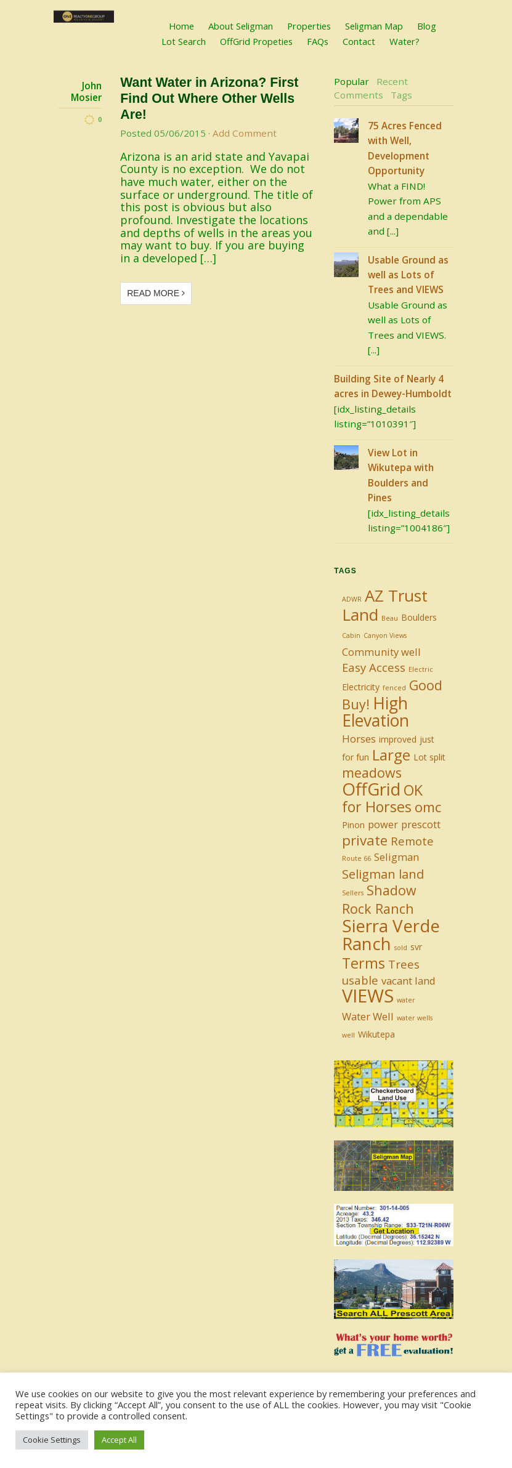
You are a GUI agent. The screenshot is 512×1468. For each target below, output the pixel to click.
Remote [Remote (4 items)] (412, 841)
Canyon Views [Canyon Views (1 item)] (385, 635)
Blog (426, 26)
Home (181, 26)
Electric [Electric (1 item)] (420, 669)
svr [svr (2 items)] (416, 947)
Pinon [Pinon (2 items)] (353, 825)
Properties (309, 26)
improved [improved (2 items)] (398, 739)
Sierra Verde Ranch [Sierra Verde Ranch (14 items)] (391, 934)
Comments (358, 95)
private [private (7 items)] (365, 840)
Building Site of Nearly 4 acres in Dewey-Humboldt (393, 386)
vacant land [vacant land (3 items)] (408, 981)
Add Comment (245, 133)
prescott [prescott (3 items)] (421, 824)
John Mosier (86, 91)
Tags (401, 95)
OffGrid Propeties (256, 41)
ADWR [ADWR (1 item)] (352, 599)
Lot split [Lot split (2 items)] (429, 757)
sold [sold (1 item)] (400, 947)
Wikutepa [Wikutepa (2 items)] (376, 1034)
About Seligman (240, 26)
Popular (351, 81)
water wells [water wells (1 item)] (415, 1018)
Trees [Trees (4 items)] (404, 964)
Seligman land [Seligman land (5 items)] (383, 874)
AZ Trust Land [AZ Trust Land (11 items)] (385, 605)
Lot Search (183, 41)
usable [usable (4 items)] (360, 980)
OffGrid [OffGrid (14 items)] (371, 789)
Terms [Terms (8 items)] (363, 963)
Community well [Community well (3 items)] (381, 652)
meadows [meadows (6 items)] (372, 772)
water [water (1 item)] (406, 1000)
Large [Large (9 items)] (391, 754)
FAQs (317, 41)
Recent (392, 81)
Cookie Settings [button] (52, 1439)
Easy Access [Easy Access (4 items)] (373, 667)
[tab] (351, 82)
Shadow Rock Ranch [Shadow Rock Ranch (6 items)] (379, 899)
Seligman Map (374, 26)
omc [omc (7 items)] (428, 807)
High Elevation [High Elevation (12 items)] (375, 712)
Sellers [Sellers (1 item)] (353, 893)
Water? (404, 41)
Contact (359, 41)
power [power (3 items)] (383, 824)
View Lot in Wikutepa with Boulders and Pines (401, 475)
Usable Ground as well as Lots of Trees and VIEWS (408, 275)
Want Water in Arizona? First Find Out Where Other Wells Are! (209, 98)
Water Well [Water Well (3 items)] (368, 1016)
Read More (156, 293)
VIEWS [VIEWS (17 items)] (368, 995)
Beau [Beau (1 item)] (389, 618)
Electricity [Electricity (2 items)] (361, 687)
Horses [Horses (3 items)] (359, 739)
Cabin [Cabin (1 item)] (351, 635)
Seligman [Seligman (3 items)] (396, 857)
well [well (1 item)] (348, 1035)
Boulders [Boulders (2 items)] (419, 617)
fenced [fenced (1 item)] (394, 688)
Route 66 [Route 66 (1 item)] (356, 858)
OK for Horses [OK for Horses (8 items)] (382, 798)
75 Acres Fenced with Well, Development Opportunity (405, 148)
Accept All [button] (119, 1439)
